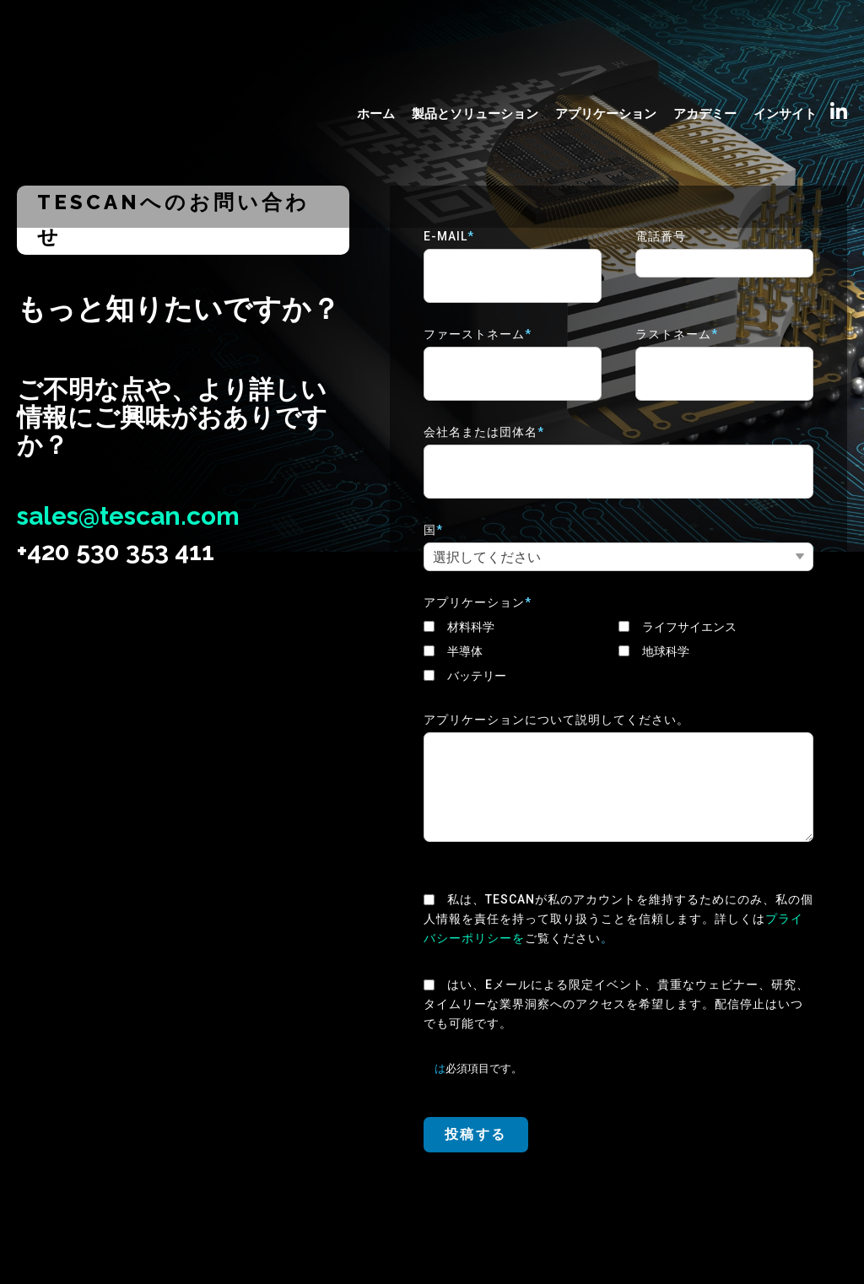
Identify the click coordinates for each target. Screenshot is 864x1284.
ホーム (376, 56)
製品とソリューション (475, 56)
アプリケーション (605, 56)
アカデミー (705, 56)
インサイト (785, 56)
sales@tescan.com (129, 516)
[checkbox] (618, 651)
